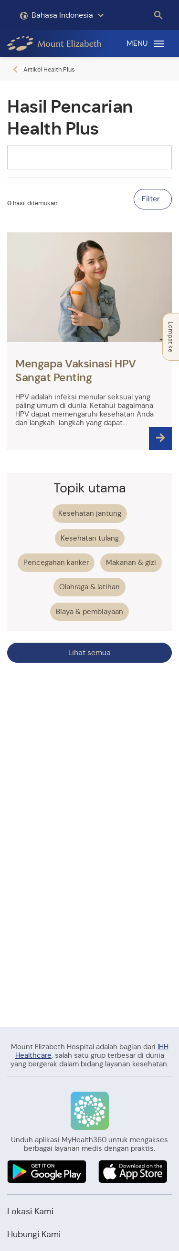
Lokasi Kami (30, 1211)
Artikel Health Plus (49, 69)
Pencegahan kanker (56, 562)
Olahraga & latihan (89, 586)
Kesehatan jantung (89, 513)
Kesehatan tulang (90, 537)
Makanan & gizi (131, 562)
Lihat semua (89, 652)
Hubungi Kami (34, 1234)
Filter (152, 198)
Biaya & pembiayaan (89, 611)
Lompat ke (168, 337)
